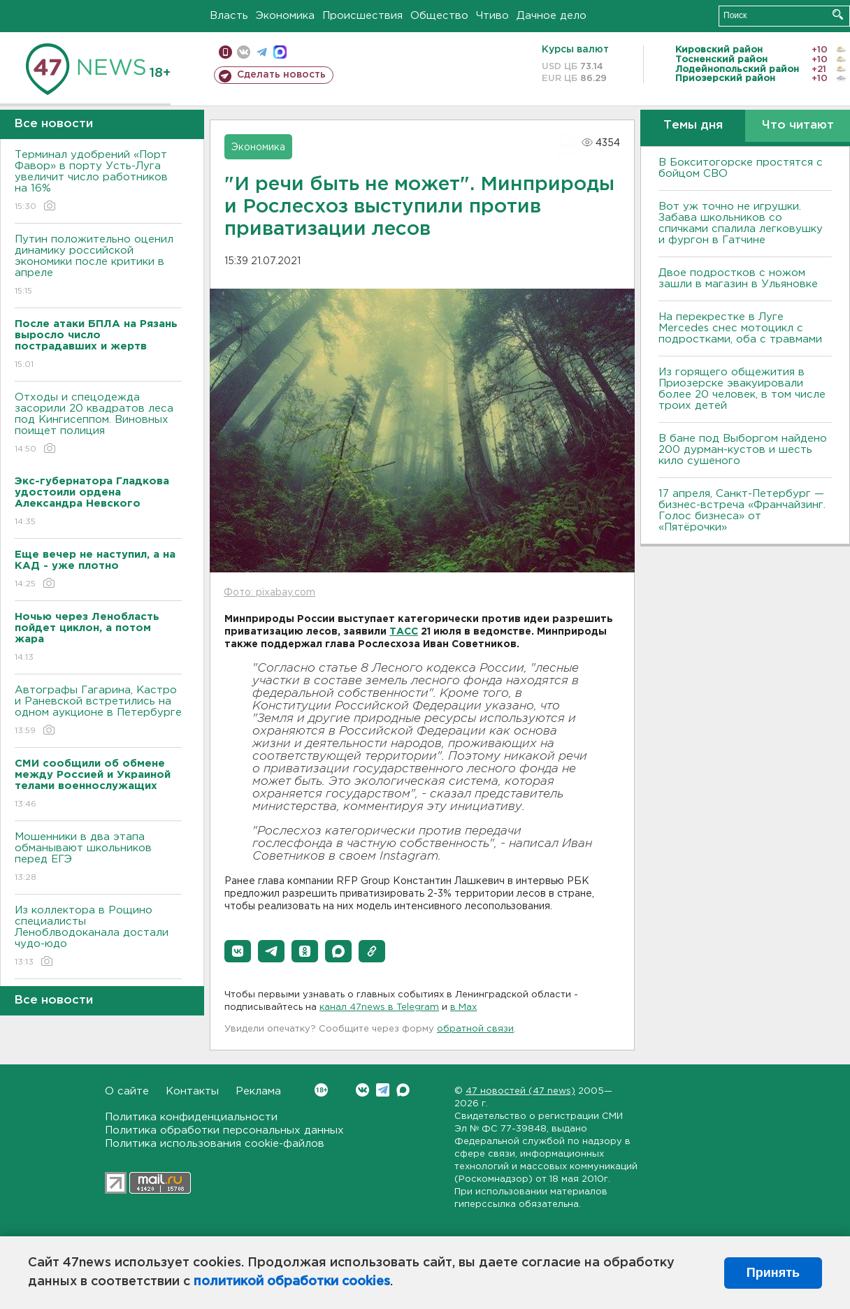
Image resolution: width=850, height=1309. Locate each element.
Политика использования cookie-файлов (214, 1143)
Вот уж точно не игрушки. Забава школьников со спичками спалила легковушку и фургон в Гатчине (740, 223)
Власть (229, 15)
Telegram (382, 1090)
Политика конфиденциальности (191, 1117)
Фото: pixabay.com (269, 592)
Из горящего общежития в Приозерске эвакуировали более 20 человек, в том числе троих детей (742, 389)
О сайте (127, 1091)
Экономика (285, 15)
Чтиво (492, 15)
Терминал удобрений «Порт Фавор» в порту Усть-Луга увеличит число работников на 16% (98, 181)
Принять (773, 1273)
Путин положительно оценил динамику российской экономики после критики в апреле (98, 266)
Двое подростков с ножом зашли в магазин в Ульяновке (738, 278)
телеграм (261, 52)
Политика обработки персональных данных (224, 1130)
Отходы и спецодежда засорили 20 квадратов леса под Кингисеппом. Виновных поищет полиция (98, 424)
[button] (237, 951)
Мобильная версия (225, 52)
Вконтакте (321, 1090)
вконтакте (243, 52)
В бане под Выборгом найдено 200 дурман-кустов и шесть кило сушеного (742, 449)
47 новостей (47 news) (520, 1091)
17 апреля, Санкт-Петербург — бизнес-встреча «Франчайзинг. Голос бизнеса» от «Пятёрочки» (742, 510)
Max (403, 1090)
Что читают (798, 125)
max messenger (280, 52)
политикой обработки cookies (292, 1281)
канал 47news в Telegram (379, 1007)
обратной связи (475, 1029)
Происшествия (362, 15)
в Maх (463, 1007)
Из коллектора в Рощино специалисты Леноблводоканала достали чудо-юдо (98, 937)
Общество (439, 15)
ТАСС (403, 632)
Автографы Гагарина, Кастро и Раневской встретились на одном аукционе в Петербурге (98, 711)
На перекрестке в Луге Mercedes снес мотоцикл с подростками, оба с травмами (740, 328)
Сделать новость (281, 75)
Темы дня (693, 125)
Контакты (192, 1091)
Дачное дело (551, 15)
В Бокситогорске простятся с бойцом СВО (740, 168)
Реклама (258, 1091)
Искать (838, 14)
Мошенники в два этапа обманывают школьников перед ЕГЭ (98, 857)
